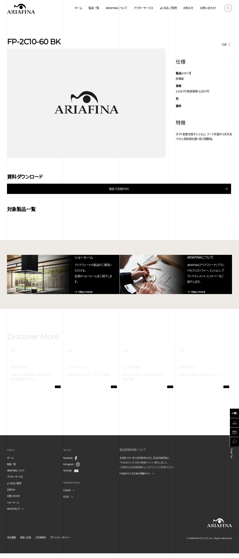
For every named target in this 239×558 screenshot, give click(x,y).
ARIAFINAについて (116, 8)
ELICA (66, 501)
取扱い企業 (28, 542)
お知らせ (188, 8)
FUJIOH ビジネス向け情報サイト (138, 478)
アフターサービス (143, 8)
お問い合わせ (208, 8)
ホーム (78, 8)
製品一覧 (93, 8)
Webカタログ (14, 513)
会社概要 (12, 542)
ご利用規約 (46, 542)
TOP (224, 44)
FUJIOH (68, 495)
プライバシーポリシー (68, 542)
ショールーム (14, 507)
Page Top (232, 456)
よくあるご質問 (168, 8)
